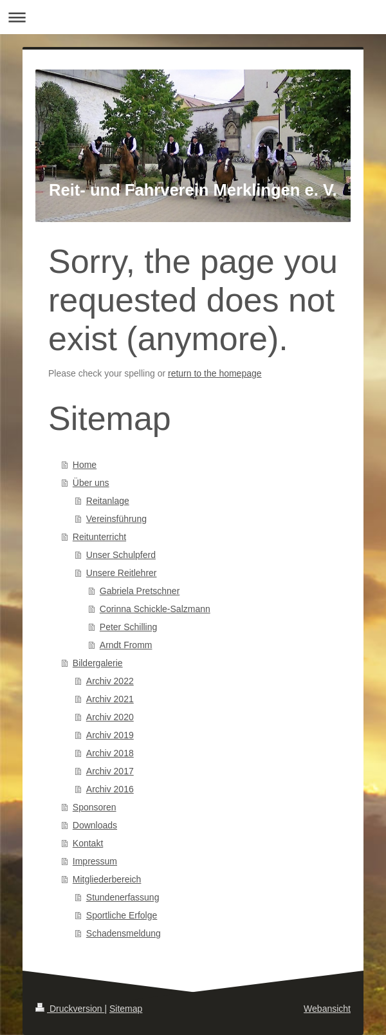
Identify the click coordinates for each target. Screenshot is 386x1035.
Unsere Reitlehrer (121, 573)
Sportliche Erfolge (122, 915)
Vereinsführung (116, 519)
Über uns (91, 483)
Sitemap (125, 1008)
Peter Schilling (129, 627)
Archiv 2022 (110, 681)
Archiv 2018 (110, 753)
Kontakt (88, 843)
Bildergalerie (98, 663)
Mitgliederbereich (107, 879)
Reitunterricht (99, 537)
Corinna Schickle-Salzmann (155, 609)
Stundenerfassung (123, 897)
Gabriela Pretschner (140, 591)
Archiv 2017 (110, 771)
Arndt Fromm (126, 645)
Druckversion (69, 1008)
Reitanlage (107, 501)
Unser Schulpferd (121, 555)
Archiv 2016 (110, 789)
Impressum (95, 861)
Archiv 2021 (110, 699)
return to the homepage (215, 373)
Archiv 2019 (110, 735)
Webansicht (327, 1008)
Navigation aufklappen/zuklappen (193, 17)
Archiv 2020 (110, 717)
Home (84, 465)
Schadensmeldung (123, 933)
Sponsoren (94, 807)
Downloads (95, 825)
